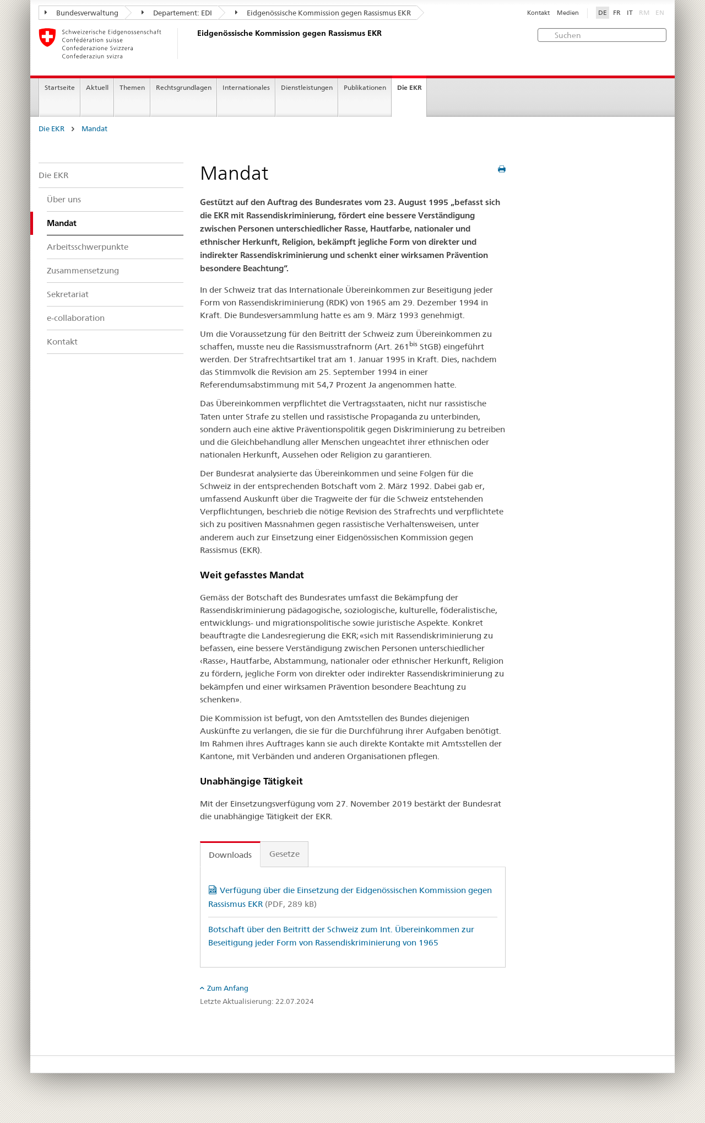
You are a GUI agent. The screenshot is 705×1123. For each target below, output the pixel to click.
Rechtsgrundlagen (184, 87)
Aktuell (97, 87)
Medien (568, 13)
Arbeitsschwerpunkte (87, 246)
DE (602, 13)
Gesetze (284, 853)
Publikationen (365, 87)
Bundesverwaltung (81, 12)
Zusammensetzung (83, 270)
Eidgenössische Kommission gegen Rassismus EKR (323, 12)
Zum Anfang (227, 988)
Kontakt (538, 13)
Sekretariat (68, 294)
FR (617, 13)
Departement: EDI (177, 12)
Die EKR (409, 87)
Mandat (94, 129)
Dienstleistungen (307, 87)
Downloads (230, 855)
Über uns (64, 199)
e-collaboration (76, 318)
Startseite (60, 87)
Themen (132, 87)
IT (630, 13)
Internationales (246, 87)
